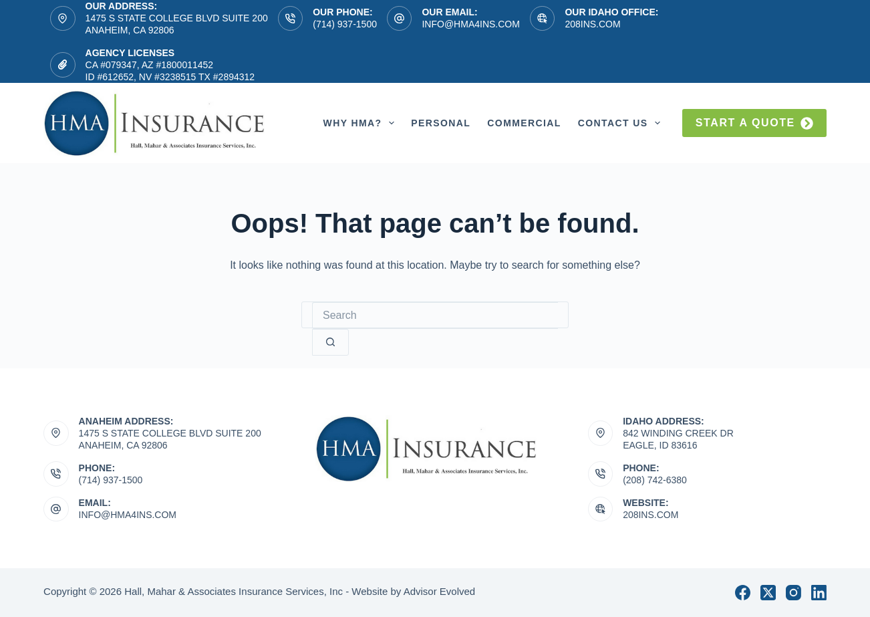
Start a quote (754, 123)
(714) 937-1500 (345, 24)
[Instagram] (793, 592)
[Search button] (330, 342)
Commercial (524, 123)
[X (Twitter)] (768, 592)
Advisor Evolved (440, 591)
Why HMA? (361, 123)
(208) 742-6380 (655, 480)
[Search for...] (435, 315)
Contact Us (622, 123)
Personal (440, 123)
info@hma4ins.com (470, 24)
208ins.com (592, 24)
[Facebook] (742, 592)
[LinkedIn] (819, 592)
